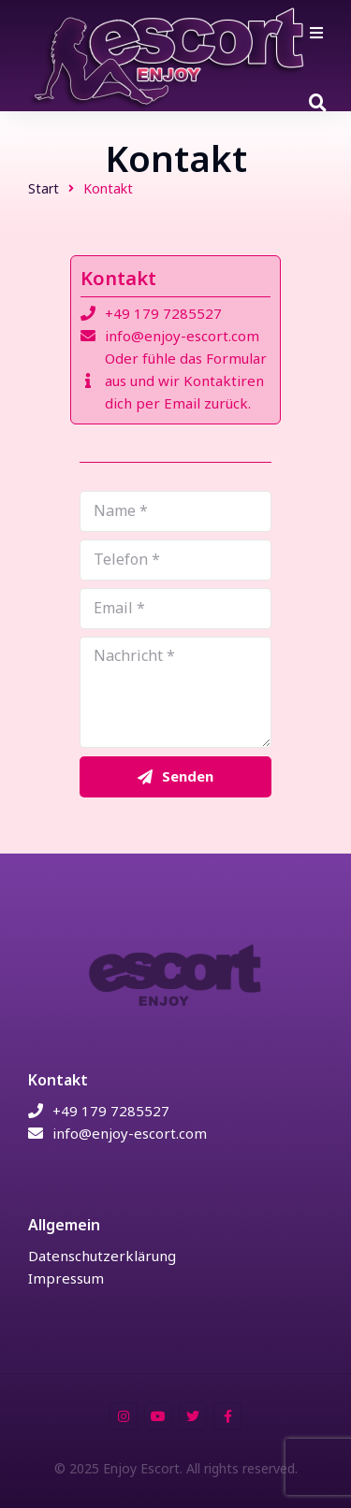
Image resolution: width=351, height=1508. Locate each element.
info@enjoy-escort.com (182, 335)
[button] (316, 32)
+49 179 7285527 (163, 313)
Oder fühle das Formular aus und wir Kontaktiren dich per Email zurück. (186, 380)
